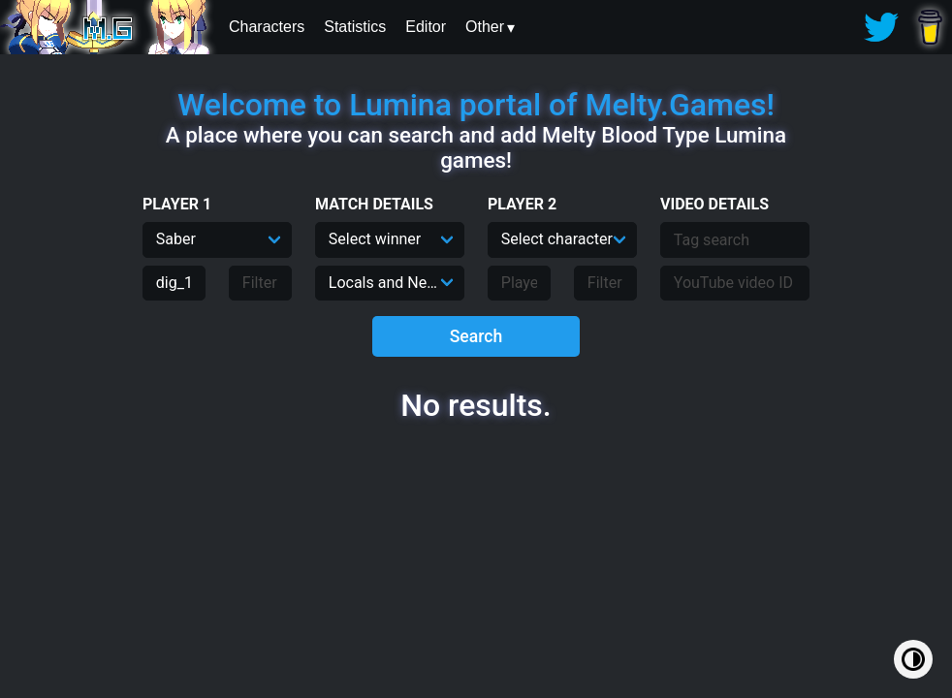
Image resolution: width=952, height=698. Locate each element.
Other (484, 26)
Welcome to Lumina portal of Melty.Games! (476, 104)
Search (476, 336)
